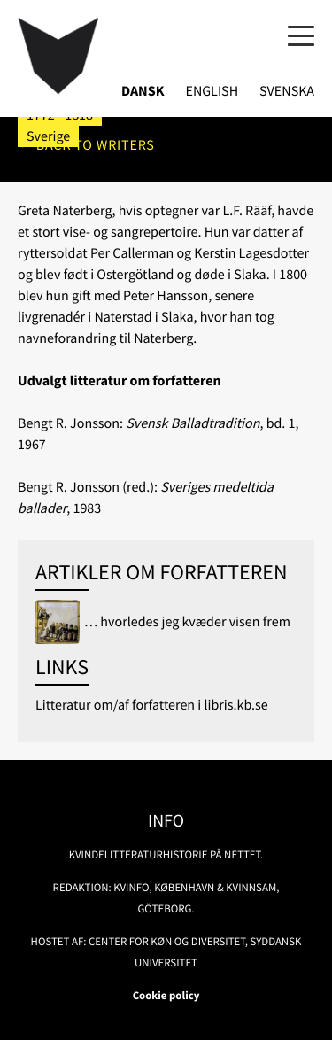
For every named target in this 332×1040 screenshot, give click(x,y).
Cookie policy (166, 996)
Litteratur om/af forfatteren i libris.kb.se (151, 705)
